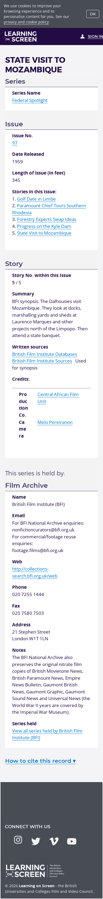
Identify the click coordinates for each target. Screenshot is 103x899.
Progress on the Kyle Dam (44, 226)
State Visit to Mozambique (44, 233)
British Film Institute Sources (42, 361)
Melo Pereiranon (55, 422)
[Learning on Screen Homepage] (21, 36)
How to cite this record (40, 760)
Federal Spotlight (29, 100)
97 (15, 143)
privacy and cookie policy (26, 21)
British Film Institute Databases (44, 354)
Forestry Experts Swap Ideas (46, 219)
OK (93, 14)
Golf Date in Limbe (36, 199)
